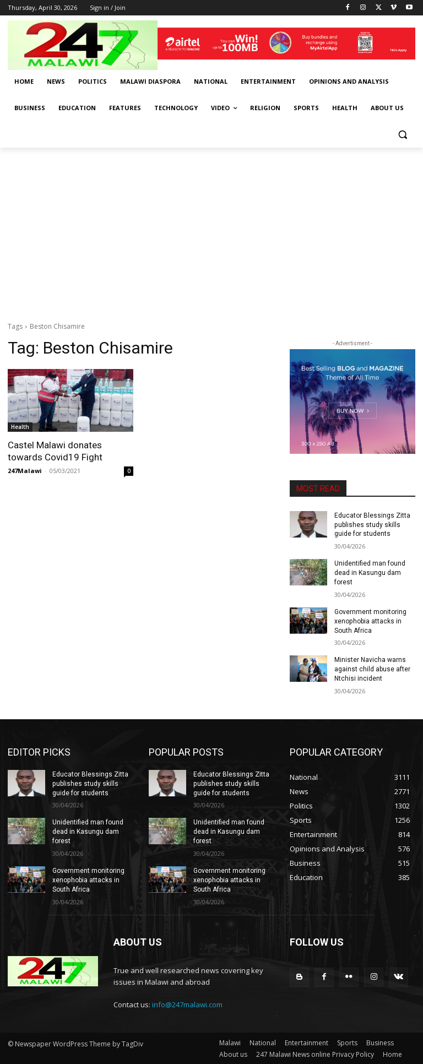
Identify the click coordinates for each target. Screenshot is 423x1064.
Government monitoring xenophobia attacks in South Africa (370, 621)
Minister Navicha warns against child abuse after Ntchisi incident (372, 669)
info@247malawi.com (187, 1004)
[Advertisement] (211, 230)
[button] (402, 135)
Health (20, 427)
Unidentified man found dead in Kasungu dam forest (369, 573)
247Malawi (25, 470)
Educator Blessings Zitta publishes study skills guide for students (372, 525)
